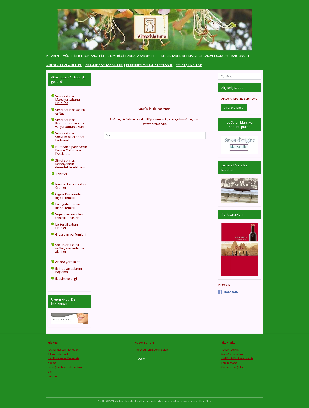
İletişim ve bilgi (66, 278)
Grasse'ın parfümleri (70, 234)
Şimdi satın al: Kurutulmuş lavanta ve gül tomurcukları (69, 123)
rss (157, 401)
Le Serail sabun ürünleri (66, 226)
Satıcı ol (52, 376)
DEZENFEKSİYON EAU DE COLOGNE (149, 65)
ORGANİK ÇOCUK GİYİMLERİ (104, 65)
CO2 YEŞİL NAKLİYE (189, 65)
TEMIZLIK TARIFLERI (171, 55)
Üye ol (141, 358)
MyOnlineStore (203, 401)
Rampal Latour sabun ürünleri (71, 186)
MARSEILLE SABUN (200, 55)
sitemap (150, 401)
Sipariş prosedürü (232, 353)
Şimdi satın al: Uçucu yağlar (70, 111)
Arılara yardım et (67, 262)
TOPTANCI (90, 55)
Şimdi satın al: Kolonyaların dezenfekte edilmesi (70, 163)
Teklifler (61, 174)
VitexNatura (228, 291)
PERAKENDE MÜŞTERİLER (63, 55)
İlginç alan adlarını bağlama (68, 270)
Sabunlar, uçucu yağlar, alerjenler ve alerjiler (69, 248)
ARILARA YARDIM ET (140, 55)
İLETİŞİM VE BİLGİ (112, 55)
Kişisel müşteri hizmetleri (63, 349)
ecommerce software (171, 401)
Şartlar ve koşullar (232, 367)
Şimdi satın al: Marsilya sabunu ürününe (67, 99)
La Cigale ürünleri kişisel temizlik (68, 206)
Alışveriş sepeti (233, 107)
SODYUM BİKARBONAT (231, 55)
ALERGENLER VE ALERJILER (64, 65)
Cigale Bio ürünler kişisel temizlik (68, 196)
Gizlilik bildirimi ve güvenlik (237, 358)
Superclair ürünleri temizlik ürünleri (69, 216)
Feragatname (229, 362)
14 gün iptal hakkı (58, 353)
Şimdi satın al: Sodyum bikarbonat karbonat (69, 136)
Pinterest (224, 284)
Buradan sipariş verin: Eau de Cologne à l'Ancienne (71, 150)
